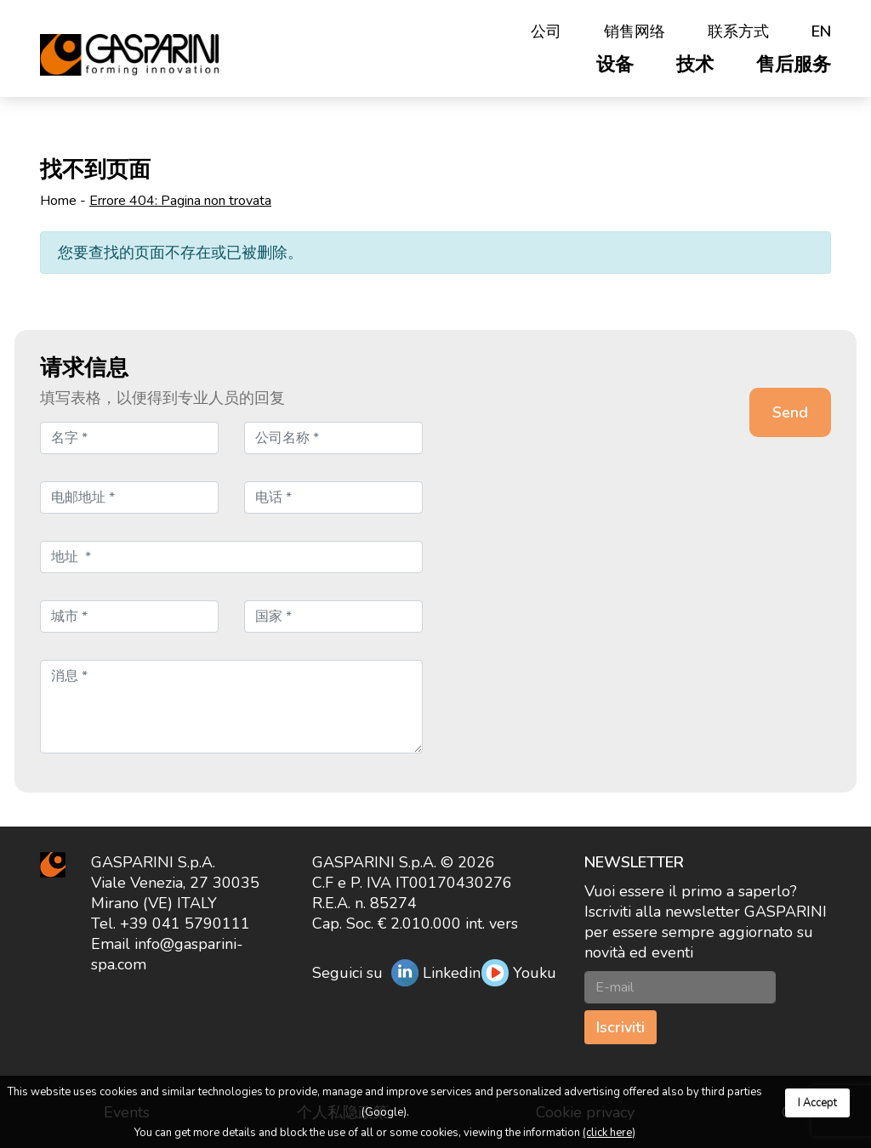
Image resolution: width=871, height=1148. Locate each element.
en (821, 31)
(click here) (609, 1132)
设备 (615, 64)
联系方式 (738, 31)
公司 (546, 31)
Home (58, 200)
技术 (695, 64)
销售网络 (634, 31)
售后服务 (793, 64)
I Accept (817, 1103)
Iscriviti (620, 1027)
